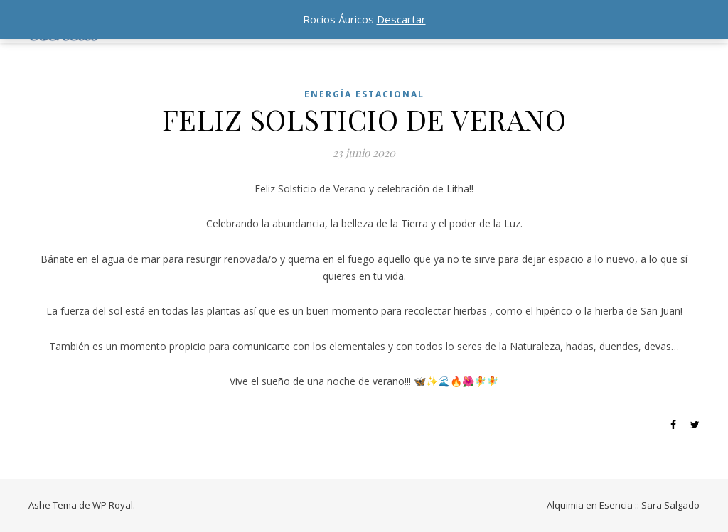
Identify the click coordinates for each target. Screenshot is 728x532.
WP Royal (112, 505)
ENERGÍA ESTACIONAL (364, 94)
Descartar (401, 19)
